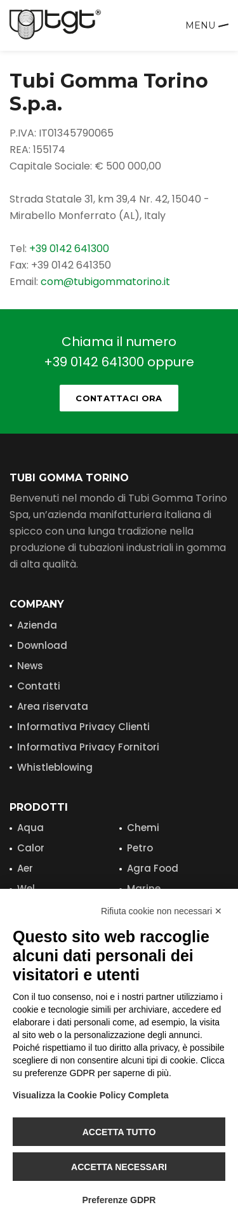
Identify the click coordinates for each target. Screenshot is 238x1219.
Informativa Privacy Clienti (83, 726)
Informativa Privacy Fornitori (88, 747)
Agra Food (152, 868)
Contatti (38, 686)
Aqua (30, 827)
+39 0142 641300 (69, 248)
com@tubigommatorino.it (105, 281)
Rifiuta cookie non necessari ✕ (161, 911)
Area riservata (52, 706)
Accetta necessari (119, 1167)
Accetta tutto (119, 1132)
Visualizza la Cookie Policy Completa (91, 1095)
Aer (25, 868)
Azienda (37, 625)
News (30, 665)
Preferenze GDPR (119, 1200)
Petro (140, 848)
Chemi (143, 827)
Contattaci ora (119, 398)
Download (42, 645)
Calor (30, 848)
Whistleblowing (55, 767)
